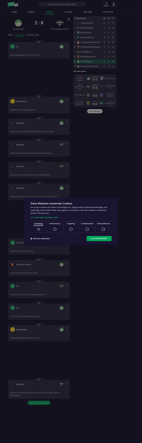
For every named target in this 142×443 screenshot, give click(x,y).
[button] (71, 217)
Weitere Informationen (40, 213)
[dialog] (71, 221)
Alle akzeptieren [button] (99, 238)
